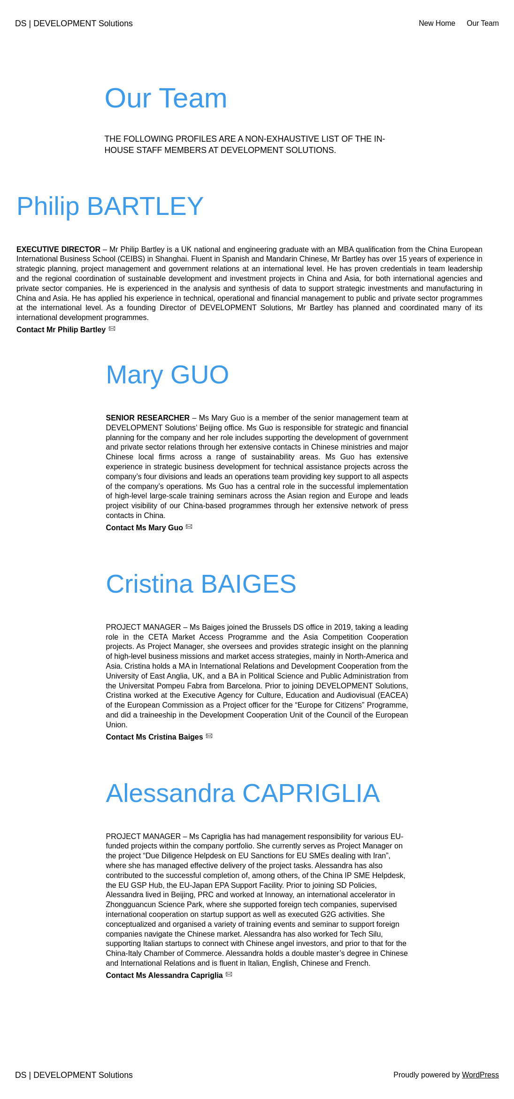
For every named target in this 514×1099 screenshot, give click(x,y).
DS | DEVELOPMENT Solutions (74, 23)
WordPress (480, 1075)
